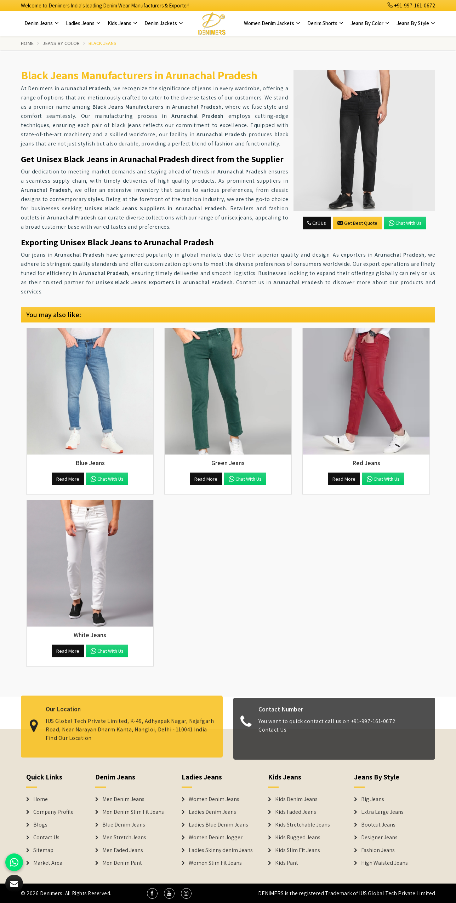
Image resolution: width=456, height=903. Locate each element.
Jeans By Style (416, 23)
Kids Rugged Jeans (297, 837)
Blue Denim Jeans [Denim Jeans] (123, 825)
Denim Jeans (41, 23)
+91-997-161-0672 (411, 5)
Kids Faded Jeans (295, 812)
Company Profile (53, 812)
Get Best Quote (357, 223)
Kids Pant (286, 863)
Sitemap (43, 850)
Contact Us (272, 733)
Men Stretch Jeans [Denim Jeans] (124, 837)
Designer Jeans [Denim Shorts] (379, 837)
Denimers (51, 893)
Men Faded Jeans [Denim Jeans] (122, 850)
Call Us (316, 223)
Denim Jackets (163, 23)
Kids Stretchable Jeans (302, 825)
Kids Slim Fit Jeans (297, 850)
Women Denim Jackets (272, 23)
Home (27, 43)
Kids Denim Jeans (296, 799)
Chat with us (405, 223)
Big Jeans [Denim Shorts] (372, 799)
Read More (67, 479)
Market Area (47, 863)
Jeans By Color (369, 23)
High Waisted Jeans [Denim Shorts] (384, 863)
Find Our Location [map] (69, 733)
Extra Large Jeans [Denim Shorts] (382, 812)
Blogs (40, 825)
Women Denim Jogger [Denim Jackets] (216, 837)
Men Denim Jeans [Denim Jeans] (123, 799)
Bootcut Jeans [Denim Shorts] (378, 825)
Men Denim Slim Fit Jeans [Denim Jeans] (133, 812)
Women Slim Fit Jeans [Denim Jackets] (215, 863)
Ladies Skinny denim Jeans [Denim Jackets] (221, 850)
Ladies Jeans (83, 23)
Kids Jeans (122, 23)
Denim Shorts (325, 23)
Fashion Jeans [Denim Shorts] (378, 850)
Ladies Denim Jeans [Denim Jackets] (212, 812)
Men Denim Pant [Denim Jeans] (122, 863)
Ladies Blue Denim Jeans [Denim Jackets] (218, 825)
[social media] (152, 893)
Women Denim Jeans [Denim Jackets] (214, 799)
